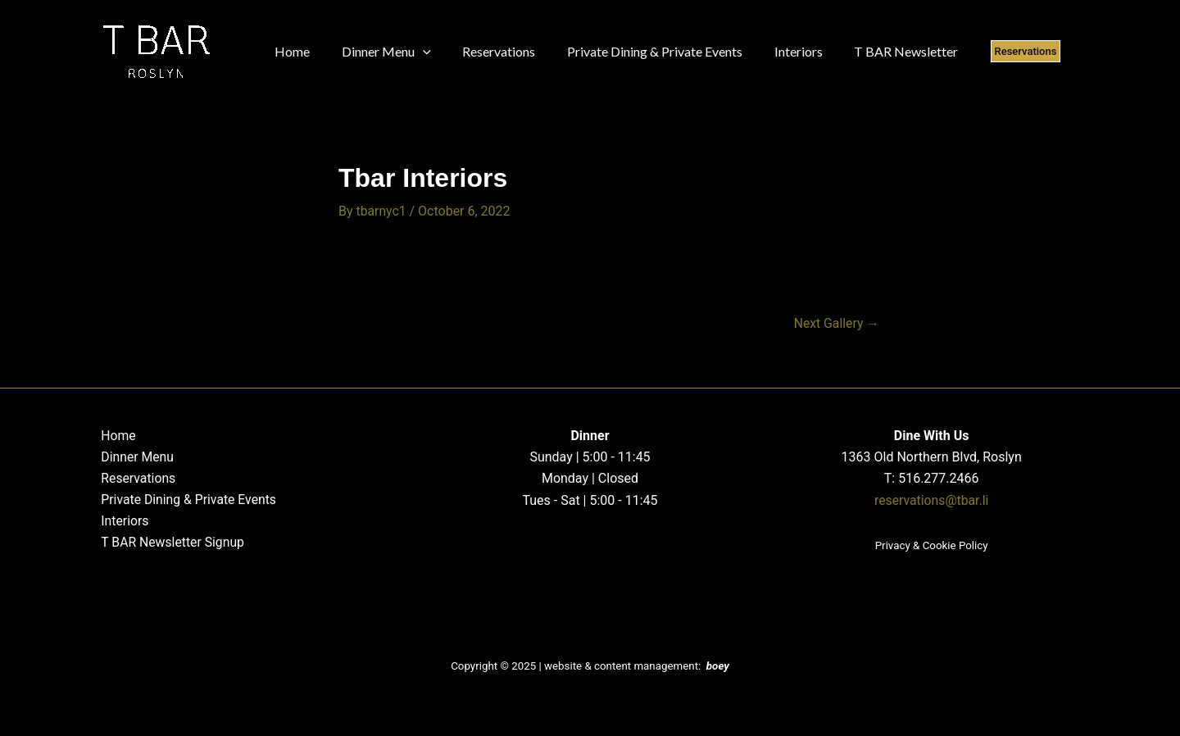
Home (116, 435)
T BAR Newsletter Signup (170, 543)
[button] (993, 51)
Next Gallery (835, 323)
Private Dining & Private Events (187, 499)
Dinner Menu (135, 456)
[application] (414, 51)
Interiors (122, 521)
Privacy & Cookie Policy (931, 545)
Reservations (136, 478)
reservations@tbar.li (932, 499)
